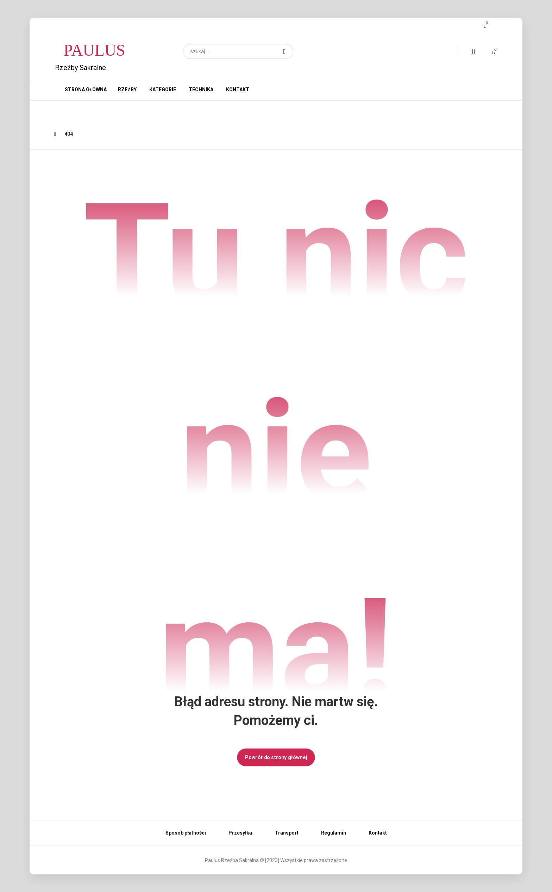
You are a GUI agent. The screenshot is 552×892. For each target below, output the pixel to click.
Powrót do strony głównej (276, 757)
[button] (284, 51)
